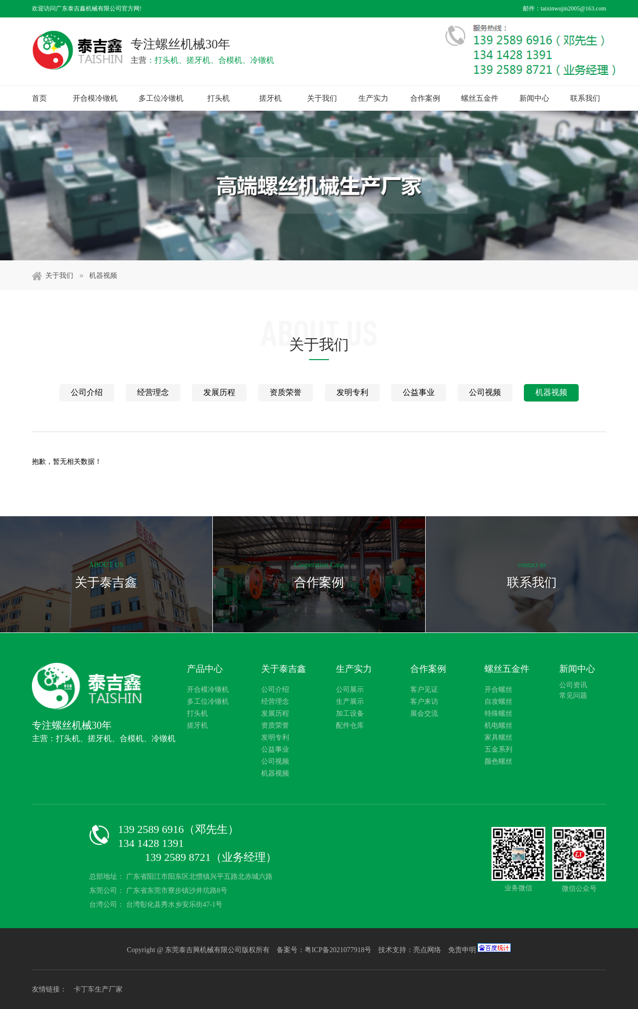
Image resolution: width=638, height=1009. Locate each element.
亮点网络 (427, 950)
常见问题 (573, 695)
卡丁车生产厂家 (98, 989)
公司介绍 (87, 392)
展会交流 (424, 713)
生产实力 (373, 98)
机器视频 (103, 275)
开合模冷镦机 (95, 98)
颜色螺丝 (498, 761)
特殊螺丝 (498, 713)
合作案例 (425, 98)
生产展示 (350, 701)
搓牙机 (270, 98)
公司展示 (350, 689)
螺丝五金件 (479, 98)
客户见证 (424, 689)
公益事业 (419, 392)
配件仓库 (350, 725)
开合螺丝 (498, 689)
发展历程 (219, 392)
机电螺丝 (498, 725)
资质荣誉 (286, 392)
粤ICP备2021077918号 (339, 950)
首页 (39, 98)
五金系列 (498, 749)
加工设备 (350, 713)
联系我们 (585, 98)
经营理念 (153, 392)
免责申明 (462, 950)
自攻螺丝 (498, 701)
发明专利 (352, 392)
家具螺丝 (498, 737)
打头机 (218, 98)
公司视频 (485, 392)
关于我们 (322, 98)
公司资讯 (573, 685)
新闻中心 (534, 98)
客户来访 (424, 701)
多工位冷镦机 (161, 98)
